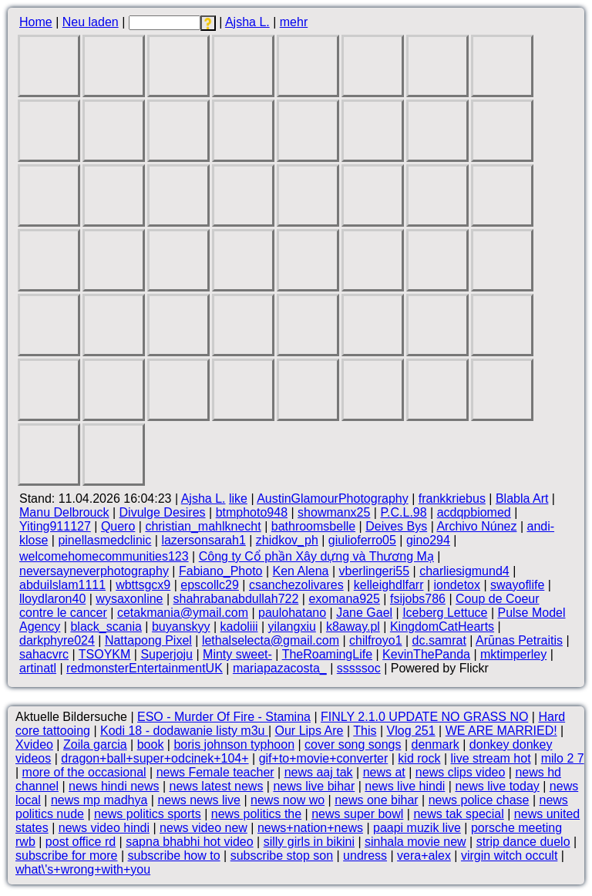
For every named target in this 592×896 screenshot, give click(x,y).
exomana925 (344, 598)
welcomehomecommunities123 (104, 556)
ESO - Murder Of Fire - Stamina (224, 716)
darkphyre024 (57, 640)
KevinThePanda (426, 654)
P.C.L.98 (403, 512)
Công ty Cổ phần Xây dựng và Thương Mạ (316, 556)
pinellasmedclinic (104, 540)
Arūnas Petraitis (519, 640)
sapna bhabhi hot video (189, 841)
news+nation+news (310, 827)
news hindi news (114, 786)
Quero (118, 526)
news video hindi (104, 827)
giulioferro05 (362, 540)
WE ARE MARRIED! (501, 730)
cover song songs (352, 744)
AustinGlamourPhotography (333, 498)
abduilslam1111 (62, 584)
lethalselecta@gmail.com (270, 640)
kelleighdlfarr (389, 584)
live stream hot (491, 758)
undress (365, 855)
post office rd (80, 841)
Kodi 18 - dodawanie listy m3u (184, 730)
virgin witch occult (509, 855)
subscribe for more (66, 855)
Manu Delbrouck (64, 512)
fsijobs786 (418, 598)
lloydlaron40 (52, 598)
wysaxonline (129, 598)
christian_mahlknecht (203, 526)
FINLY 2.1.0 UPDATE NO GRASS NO (424, 716)
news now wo (288, 800)
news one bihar (377, 800)
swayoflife (517, 584)
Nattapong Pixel (148, 640)
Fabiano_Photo (221, 571)
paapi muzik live (417, 827)
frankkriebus (452, 498)
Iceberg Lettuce (444, 612)
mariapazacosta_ (280, 668)
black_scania (106, 626)
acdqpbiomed (474, 512)
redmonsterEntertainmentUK (144, 668)
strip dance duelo (523, 841)
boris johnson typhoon (233, 744)
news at (384, 772)
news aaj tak (318, 772)
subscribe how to (174, 855)
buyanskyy (181, 626)
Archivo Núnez (476, 526)
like (238, 498)
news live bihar (314, 786)
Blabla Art (522, 498)
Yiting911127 (55, 526)
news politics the (256, 813)
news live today (497, 786)
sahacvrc (44, 654)
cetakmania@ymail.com (182, 612)
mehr (294, 22)
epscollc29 (209, 584)
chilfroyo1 (375, 640)
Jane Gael (364, 612)
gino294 (428, 540)
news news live (198, 800)
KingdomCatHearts (442, 626)
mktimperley (513, 654)
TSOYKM (105, 654)
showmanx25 (334, 512)
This (364, 730)
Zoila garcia (95, 744)
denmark (435, 744)
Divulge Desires (162, 512)
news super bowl (357, 813)
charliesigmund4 (464, 571)
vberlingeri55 (374, 571)
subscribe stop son (281, 855)
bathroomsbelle (313, 526)
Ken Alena (301, 571)
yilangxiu (292, 626)
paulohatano (292, 612)
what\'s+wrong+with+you (82, 869)
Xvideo (34, 744)
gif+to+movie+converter (323, 758)
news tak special (458, 813)
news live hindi (405, 786)
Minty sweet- (237, 654)
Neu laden (90, 22)
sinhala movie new (415, 841)
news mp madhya (99, 800)
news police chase (479, 800)
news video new (203, 827)
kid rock (419, 758)
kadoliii (239, 626)
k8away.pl (353, 626)
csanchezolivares (296, 584)
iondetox (457, 584)
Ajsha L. (247, 22)
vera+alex (424, 855)
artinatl (37, 668)
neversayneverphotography (94, 571)
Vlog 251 (411, 730)
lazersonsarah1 (203, 540)
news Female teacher (215, 772)
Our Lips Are (309, 730)
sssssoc (359, 668)
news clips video (460, 772)
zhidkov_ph (287, 540)
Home (35, 22)
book (150, 744)
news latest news (217, 786)
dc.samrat (439, 640)
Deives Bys (396, 526)
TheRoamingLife (327, 654)
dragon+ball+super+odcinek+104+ (154, 758)
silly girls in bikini (309, 841)
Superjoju (166, 654)
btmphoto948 (252, 512)
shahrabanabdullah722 (236, 598)
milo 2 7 (562, 758)
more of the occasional (84, 772)
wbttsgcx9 (143, 584)
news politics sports (147, 813)
